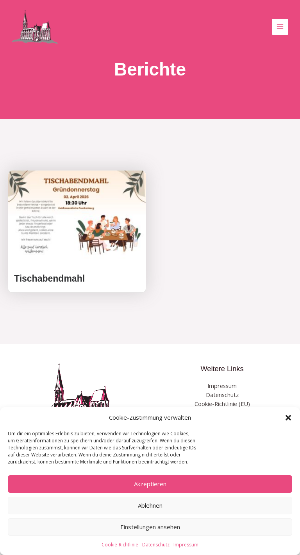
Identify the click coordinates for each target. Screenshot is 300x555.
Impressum (185, 544)
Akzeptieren (150, 484)
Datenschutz (156, 544)
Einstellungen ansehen (150, 527)
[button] (288, 418)
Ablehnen (150, 505)
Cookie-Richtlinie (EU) (222, 404)
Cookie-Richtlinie (120, 544)
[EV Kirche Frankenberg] (35, 27)
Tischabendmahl (49, 278)
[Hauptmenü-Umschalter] (280, 27)
